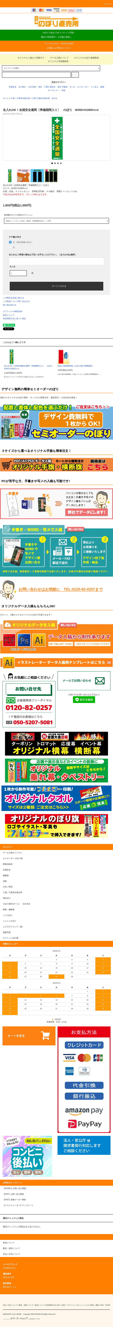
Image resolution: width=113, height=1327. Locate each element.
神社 (40, 87)
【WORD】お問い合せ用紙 (14, 1188)
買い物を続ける (9, 305)
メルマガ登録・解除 (91, 1305)
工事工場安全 (49, 87)
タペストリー (53, 90)
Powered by (21, 1319)
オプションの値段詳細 (12, 311)
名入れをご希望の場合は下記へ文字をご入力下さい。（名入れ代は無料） (43, 254)
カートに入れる (56, 286)
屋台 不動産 (63, 87)
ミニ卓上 (94, 87)
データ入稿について (57, 58)
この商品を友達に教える (13, 298)
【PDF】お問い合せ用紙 (13, 1194)
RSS (102, 1305)
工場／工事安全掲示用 (20, 98)
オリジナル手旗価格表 (56, 61)
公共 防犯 (32, 87)
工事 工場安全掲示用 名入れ (45, 98)
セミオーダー (83, 87)
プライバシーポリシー (75, 1305)
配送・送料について (26, 1305)
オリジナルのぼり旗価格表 (85, 58)
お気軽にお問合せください (59, 48)
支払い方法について (10, 1305)
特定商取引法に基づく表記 (14, 318)
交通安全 (12, 87)
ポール (72, 87)
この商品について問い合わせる (16, 301)
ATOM (107, 1305)
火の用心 (22, 87)
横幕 (102, 87)
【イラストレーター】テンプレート (18, 1205)
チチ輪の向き (15, 237)
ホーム (6, 98)
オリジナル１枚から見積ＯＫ (29, 58)
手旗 (63, 90)
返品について (8, 315)
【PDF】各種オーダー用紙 (14, 1200)
